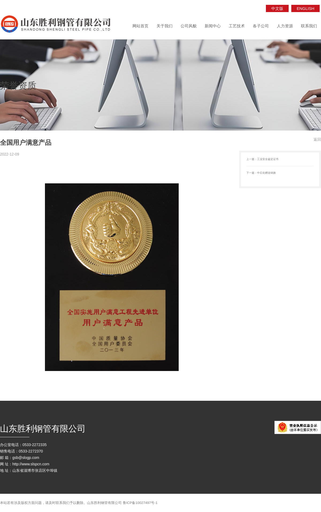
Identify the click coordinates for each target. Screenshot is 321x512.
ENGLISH (305, 8)
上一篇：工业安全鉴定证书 (262, 159)
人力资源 (285, 26)
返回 (317, 139)
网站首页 (140, 26)
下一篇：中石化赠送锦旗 (261, 172)
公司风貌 (189, 26)
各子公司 (261, 26)
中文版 (277, 8)
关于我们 (164, 26)
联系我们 (309, 26)
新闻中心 (213, 26)
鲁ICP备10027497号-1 (140, 503)
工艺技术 (237, 26)
